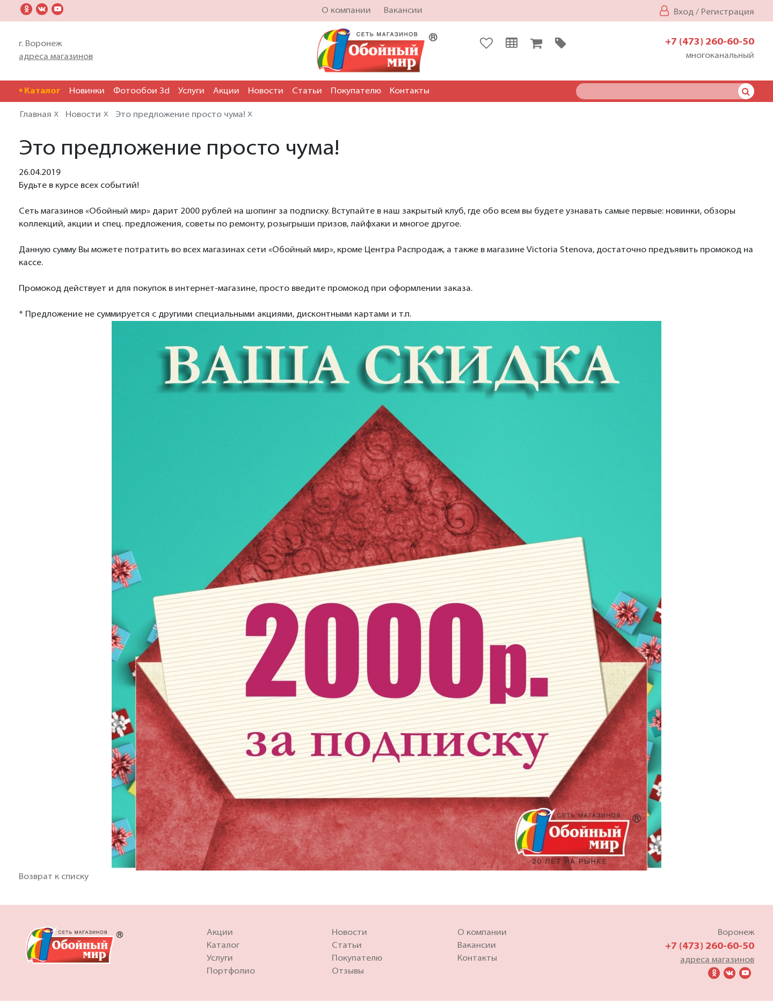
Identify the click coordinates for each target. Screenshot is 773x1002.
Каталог (40, 91)
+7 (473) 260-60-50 (709, 42)
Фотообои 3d (141, 91)
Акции (226, 91)
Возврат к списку (54, 878)
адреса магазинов (56, 57)
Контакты (409, 91)
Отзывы (348, 972)
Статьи (307, 91)
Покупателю (356, 91)
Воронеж (736, 934)
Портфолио (231, 972)
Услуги (191, 91)
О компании (346, 10)
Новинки (87, 91)
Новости (265, 91)
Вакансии (403, 10)
